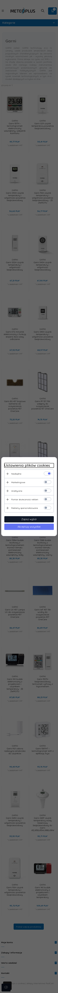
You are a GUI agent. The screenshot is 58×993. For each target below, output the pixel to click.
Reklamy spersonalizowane (24, 508)
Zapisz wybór (29, 519)
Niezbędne (16, 474)
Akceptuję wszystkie (29, 526)
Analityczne (16, 491)
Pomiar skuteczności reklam (24, 499)
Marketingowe (18, 482)
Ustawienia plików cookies (27, 465)
